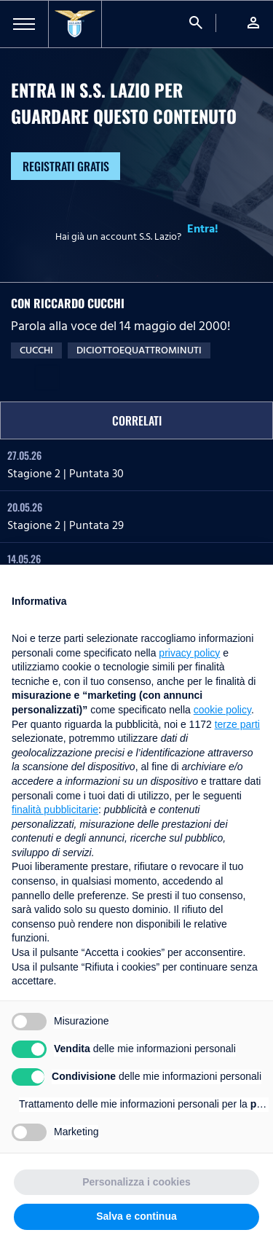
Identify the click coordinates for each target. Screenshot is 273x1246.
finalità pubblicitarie (55, 809)
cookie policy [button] (222, 710)
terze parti (237, 724)
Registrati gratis (66, 166)
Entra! (202, 228)
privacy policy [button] (189, 653)
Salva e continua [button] (136, 1216)
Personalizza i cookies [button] (136, 1182)
